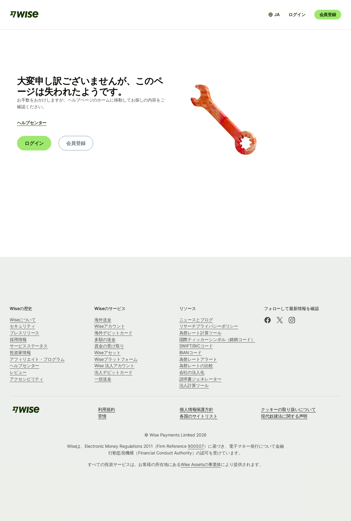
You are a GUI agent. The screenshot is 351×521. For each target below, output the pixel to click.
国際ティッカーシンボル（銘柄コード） (217, 339)
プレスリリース (24, 332)
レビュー (18, 372)
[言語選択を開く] (274, 14)
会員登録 (327, 14)
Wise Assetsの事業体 (201, 464)
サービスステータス (29, 345)
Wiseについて (23, 319)
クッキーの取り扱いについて (288, 409)
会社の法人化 (192, 372)
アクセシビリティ (26, 378)
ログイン (297, 14)
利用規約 (106, 409)
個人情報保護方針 (196, 409)
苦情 (102, 416)
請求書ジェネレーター (200, 378)
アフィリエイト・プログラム (37, 359)
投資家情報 (20, 352)
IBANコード (190, 352)
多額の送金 (105, 339)
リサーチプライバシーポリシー (208, 326)
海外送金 (102, 319)
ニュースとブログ (196, 319)
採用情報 (18, 339)
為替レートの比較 (196, 365)
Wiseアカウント (109, 326)
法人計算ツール (194, 385)
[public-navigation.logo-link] (26, 411)
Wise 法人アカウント (114, 365)
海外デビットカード (113, 332)
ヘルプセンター (31, 122)
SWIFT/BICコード (196, 345)
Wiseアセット (107, 352)
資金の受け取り (109, 345)
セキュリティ (22, 326)
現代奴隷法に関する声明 (284, 416)
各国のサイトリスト (199, 416)
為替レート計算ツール (200, 332)
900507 (196, 446)
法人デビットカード (113, 372)
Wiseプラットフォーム (115, 359)
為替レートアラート (198, 359)
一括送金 (102, 378)
